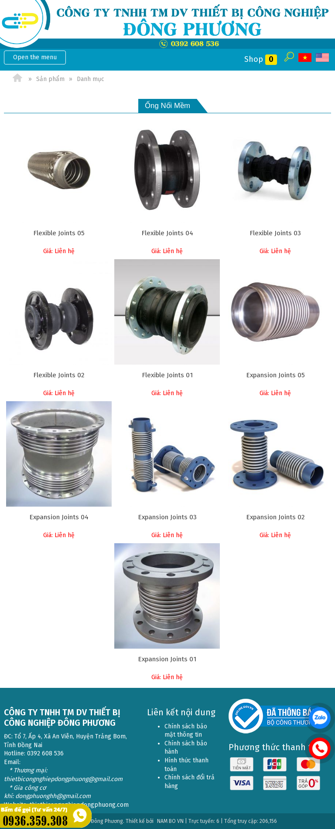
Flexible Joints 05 (59, 233)
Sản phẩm (50, 79)
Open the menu (35, 57)
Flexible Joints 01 (167, 375)
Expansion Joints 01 (167, 659)
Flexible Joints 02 (59, 375)
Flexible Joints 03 (275, 233)
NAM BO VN (170, 821)
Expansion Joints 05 (275, 375)
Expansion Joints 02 (275, 517)
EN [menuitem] (322, 57)
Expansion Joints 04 (59, 517)
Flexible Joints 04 (167, 233)
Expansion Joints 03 (167, 517)
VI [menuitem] (304, 57)
